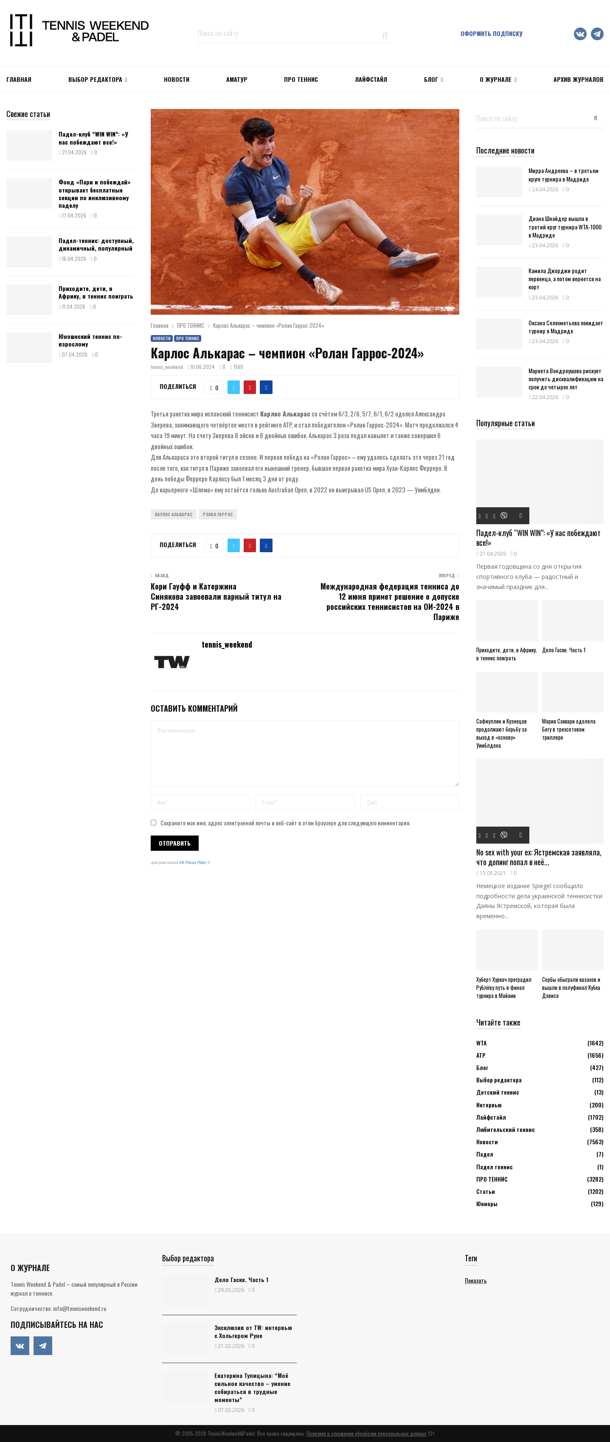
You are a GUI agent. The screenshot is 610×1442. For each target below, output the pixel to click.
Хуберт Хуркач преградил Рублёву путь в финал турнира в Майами (503, 987)
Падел (484, 1153)
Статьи (485, 1191)
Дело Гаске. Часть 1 (563, 650)
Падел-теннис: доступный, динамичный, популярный (96, 244)
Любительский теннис (505, 1129)
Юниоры (487, 1203)
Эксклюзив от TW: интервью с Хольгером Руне (253, 1331)
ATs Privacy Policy (193, 862)
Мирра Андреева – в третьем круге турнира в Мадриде (563, 174)
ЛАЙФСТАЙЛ (371, 79)
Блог (431, 79)
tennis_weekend (167, 366)
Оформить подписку (492, 33)
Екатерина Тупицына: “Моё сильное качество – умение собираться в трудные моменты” (252, 1387)
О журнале (496, 79)
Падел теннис (494, 1166)
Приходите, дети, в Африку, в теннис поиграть (96, 292)
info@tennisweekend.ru (79, 1308)
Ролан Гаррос (218, 514)
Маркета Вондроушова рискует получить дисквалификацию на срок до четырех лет (565, 378)
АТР (481, 1055)
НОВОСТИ (176, 79)
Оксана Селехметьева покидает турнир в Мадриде (565, 326)
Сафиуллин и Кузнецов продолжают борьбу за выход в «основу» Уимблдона (501, 733)
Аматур (236, 79)
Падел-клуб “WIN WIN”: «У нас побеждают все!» (93, 137)
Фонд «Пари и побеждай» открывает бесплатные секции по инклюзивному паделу (95, 193)
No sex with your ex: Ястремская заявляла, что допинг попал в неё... (539, 857)
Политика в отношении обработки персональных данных (366, 1433)
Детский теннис (497, 1091)
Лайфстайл (491, 1116)
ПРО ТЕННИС (301, 79)
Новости (162, 338)
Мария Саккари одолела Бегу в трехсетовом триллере (569, 729)
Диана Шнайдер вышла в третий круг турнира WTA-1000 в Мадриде (565, 226)
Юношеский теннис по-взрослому (90, 340)
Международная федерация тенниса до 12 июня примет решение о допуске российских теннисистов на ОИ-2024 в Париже (389, 601)
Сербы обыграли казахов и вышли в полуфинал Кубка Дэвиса (571, 987)
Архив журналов (579, 79)
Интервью (488, 1104)
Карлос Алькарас (173, 514)
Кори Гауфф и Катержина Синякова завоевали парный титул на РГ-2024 (216, 596)
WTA (481, 1042)
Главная (18, 79)
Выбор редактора (95, 79)
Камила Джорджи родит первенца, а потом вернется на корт (564, 278)
